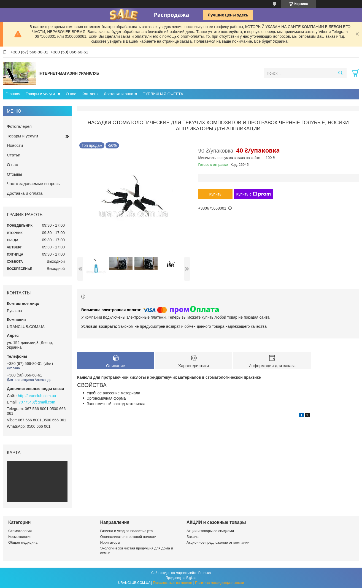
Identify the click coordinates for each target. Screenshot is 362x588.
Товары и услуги (40, 94)
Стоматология (20, 531)
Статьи (13, 155)
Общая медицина (22, 542)
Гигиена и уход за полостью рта (126, 531)
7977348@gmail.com (37, 402)
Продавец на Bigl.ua (181, 578)
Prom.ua (204, 573)
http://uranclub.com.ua (37, 396)
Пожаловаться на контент (172, 583)
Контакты (90, 94)
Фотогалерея (19, 126)
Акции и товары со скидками (210, 531)
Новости (15, 145)
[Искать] (340, 73)
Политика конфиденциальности (219, 583)
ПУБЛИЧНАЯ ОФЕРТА (163, 94)
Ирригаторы (110, 542)
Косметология (19, 537)
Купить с (253, 194)
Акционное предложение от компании (218, 542)
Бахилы (193, 537)
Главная (13, 94)
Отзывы (14, 174)
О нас (71, 94)
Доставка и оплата (120, 94)
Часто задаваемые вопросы (34, 183)
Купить (215, 194)
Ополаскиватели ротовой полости (128, 537)
